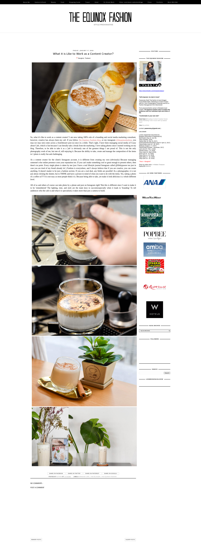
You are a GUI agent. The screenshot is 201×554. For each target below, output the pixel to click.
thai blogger (96, 476)
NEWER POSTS (36, 539)
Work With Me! (173, 2)
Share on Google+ (110, 473)
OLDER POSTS (130, 539)
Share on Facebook (56, 473)
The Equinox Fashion (108, 476)
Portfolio (160, 2)
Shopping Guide (74, 2)
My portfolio (145, 125)
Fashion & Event (40, 2)
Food (62, 2)
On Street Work (109, 2)
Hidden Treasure (159, 164)
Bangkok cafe (84, 476)
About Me (26, 2)
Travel (87, 2)
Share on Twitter (74, 473)
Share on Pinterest (92, 473)
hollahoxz (148, 166)
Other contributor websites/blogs (131, 2)
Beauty (53, 2)
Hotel (96, 2)
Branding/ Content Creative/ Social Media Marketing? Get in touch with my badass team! (153, 120)
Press (150, 2)
